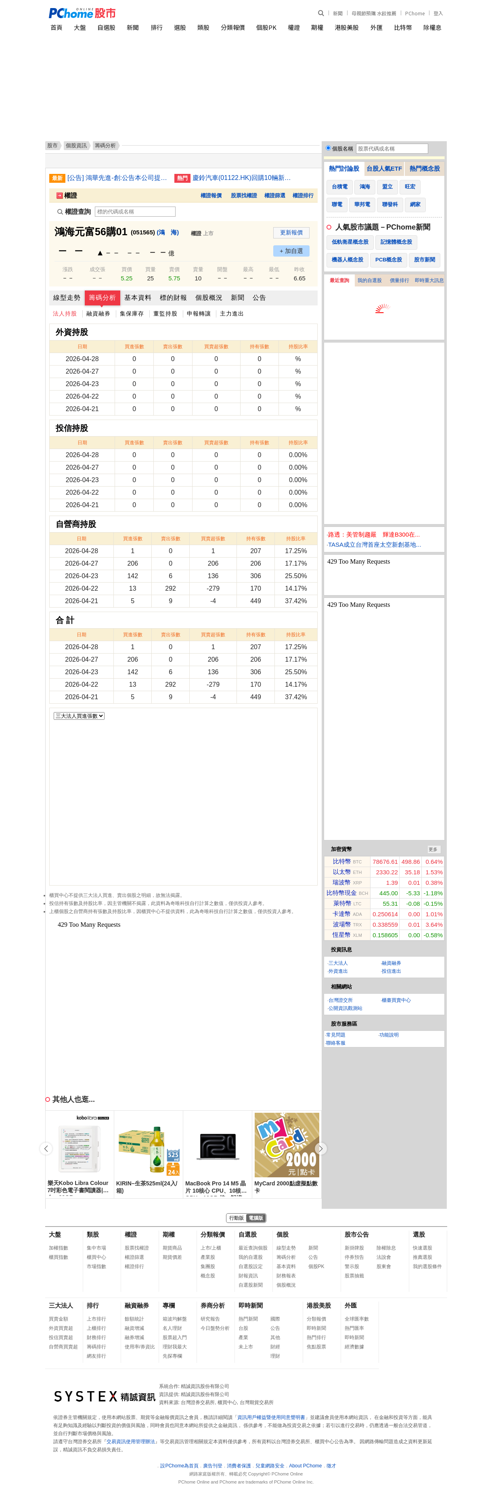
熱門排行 (316, 1337)
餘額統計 (134, 1319)
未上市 (246, 1347)
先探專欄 (172, 1356)
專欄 (169, 1305)
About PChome (305, 1466)
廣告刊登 (212, 1466)
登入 (438, 13)
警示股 (352, 1266)
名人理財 (172, 1328)
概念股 (208, 1276)
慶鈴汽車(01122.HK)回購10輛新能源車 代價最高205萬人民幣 (243, 177)
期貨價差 (172, 1257)
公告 (259, 297)
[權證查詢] (135, 212)
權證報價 (211, 195)
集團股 (208, 1266)
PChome (415, 13)
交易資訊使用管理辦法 (131, 1441)
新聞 (338, 13)
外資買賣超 (61, 1328)
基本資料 (138, 297)
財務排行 (96, 1337)
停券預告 (354, 1257)
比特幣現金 (342, 892)
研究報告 (210, 1319)
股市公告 (357, 1234)
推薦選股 (422, 1257)
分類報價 (233, 27)
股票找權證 (244, 195)
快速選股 (422, 1248)
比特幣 (403, 27)
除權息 (432, 27)
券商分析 (213, 1305)
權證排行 (303, 195)
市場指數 (96, 1266)
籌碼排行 (96, 1347)
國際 (275, 1319)
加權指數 (58, 1248)
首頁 (56, 27)
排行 (157, 27)
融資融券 (98, 313)
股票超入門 (175, 1337)
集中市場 (96, 1248)
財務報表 (286, 1276)
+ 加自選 (291, 250)
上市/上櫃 (211, 1248)
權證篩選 (274, 195)
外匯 (377, 27)
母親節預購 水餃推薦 (374, 13)
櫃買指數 (58, 1257)
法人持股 (65, 313)
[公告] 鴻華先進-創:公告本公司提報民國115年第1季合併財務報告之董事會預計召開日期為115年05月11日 (117, 177)
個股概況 (209, 297)
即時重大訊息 (429, 280)
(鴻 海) (168, 232)
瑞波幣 (342, 882)
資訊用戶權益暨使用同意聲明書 (271, 1417)
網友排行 (96, 1356)
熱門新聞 (248, 1319)
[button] (321, 1149)
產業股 (208, 1257)
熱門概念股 (425, 168)
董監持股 (165, 313)
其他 (275, 1337)
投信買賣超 (61, 1337)
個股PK (266, 27)
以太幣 (342, 871)
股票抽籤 (354, 1276)
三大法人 (338, 963)
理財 (275, 1356)
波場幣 (342, 924)
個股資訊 (76, 145)
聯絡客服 (335, 1043)
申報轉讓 (199, 313)
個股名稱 (342, 149)
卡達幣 (342, 913)
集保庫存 (132, 313)
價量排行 (399, 280)
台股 (243, 1328)
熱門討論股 (344, 168)
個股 (282, 1234)
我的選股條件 (427, 1266)
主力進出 (232, 313)
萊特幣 (342, 903)
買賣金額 (58, 1319)
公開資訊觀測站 (345, 1008)
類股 (203, 27)
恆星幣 (342, 934)
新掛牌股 (354, 1248)
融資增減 (134, 1328)
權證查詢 (74, 211)
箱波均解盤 (175, 1319)
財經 (275, 1347)
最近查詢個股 (253, 1248)
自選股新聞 (251, 1285)
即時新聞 (251, 1305)
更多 (433, 849)
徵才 (331, 1466)
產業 (243, 1337)
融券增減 (134, 1337)
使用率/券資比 (140, 1347)
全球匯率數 (357, 1319)
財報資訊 (248, 1276)
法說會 (384, 1257)
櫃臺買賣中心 (396, 1000)
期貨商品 (172, 1248)
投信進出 (391, 971)
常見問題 (335, 1035)
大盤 (80, 27)
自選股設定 (251, 1266)
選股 (180, 27)
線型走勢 (67, 297)
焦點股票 (316, 1347)
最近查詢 (339, 280)
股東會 (384, 1266)
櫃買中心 (96, 1257)
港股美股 (347, 27)
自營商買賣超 (63, 1347)
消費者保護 (239, 1466)
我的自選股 (370, 280)
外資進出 (338, 971)
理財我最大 (175, 1347)
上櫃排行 (96, 1328)
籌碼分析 (102, 297)
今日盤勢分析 (215, 1328)
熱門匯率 (354, 1328)
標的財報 (173, 297)
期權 (317, 27)
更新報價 (291, 232)
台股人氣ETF (384, 168)
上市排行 (96, 1319)
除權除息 (386, 1248)
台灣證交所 (341, 1000)
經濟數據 (354, 1347)
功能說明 (389, 1035)
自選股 (106, 27)
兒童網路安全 (270, 1466)
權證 (294, 27)
